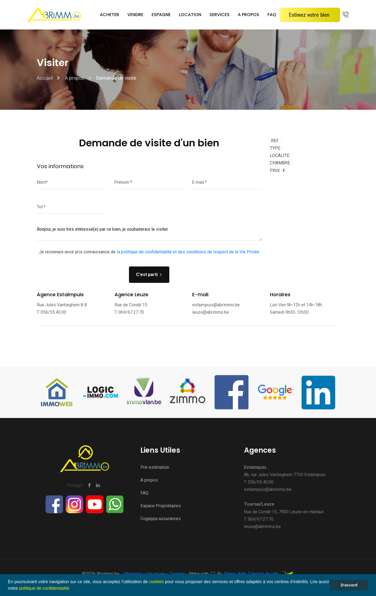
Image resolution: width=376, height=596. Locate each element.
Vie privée (156, 573)
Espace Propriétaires (160, 505)
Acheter (109, 14)
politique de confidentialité (44, 588)
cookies (156, 581)
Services (219, 14)
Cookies (177, 573)
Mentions (133, 573)
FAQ (271, 14)
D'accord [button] (349, 585)
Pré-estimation (154, 467)
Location (190, 14)
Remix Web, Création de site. (259, 574)
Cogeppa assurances (160, 518)
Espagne (161, 14)
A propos (248, 14)
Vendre (135, 14)
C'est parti (149, 274)
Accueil (45, 78)
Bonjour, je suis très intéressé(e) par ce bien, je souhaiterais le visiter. (149, 233)
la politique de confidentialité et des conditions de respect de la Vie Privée (188, 251)
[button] (71, 589)
